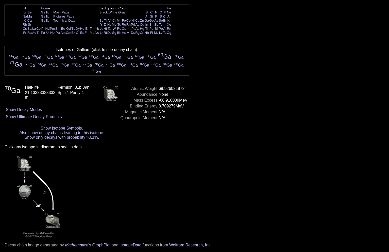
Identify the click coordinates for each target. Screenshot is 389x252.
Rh (128, 24)
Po (161, 28)
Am (63, 33)
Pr (43, 28)
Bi (156, 28)
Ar (169, 16)
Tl (146, 28)
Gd (68, 28)
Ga (146, 20)
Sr (29, 24)
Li (24, 12)
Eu (63, 28)
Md (92, 33)
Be (29, 12)
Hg (142, 28)
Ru (124, 24)
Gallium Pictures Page (57, 16)
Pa (43, 33)
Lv (161, 33)
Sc (101, 20)
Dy (78, 28)
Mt (128, 33)
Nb (109, 24)
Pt (133, 28)
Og (169, 33)
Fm (86, 33)
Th (39, 33)
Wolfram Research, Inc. (190, 245)
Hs (124, 33)
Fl (151, 33)
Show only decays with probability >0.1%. (62, 137)
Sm (57, 28)
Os (124, 28)
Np (52, 33)
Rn (169, 28)
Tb (73, 28)
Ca (29, 20)
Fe (124, 20)
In (146, 24)
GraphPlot (101, 245)
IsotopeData (130, 245)
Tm (92, 28)
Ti (105, 20)
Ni (133, 20)
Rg (137, 33)
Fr (24, 33)
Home (45, 8)
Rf (105, 33)
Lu (101, 28)
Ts (164, 33)
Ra (29, 33)
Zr (105, 24)
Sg (114, 33)
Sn (151, 24)
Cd (142, 24)
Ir (128, 28)
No (97, 33)
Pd (133, 24)
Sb (156, 24)
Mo (114, 24)
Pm (52, 28)
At (164, 28)
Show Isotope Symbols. (62, 128)
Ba (29, 28)
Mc (156, 33)
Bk (73, 33)
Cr (114, 20)
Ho (82, 28)
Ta (109, 28)
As (156, 20)
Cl (164, 16)
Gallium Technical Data (58, 20)
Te (161, 24)
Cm (68, 33)
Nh (147, 33)
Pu (58, 33)
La (34, 28)
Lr (101, 33)
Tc (119, 24)
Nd (47, 28)
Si (151, 16)
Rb (25, 24)
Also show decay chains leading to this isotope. (61, 133)
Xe (169, 24)
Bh (119, 33)
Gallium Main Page (55, 12)
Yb (97, 28)
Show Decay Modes (24, 109)
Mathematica (76, 245)
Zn (142, 20)
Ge (151, 20)
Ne (169, 12)
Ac (34, 33)
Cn (142, 33)
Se (161, 20)
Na (25, 16)
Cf (77, 33)
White (113, 12)
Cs (25, 28)
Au (137, 28)
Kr (169, 20)
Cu (137, 20)
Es (82, 33)
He (169, 8)
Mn (119, 20)
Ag (137, 24)
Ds (133, 33)
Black (103, 12)
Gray (122, 12)
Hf (105, 28)
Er (87, 28)
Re (119, 28)
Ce (38, 28)
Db (109, 33)
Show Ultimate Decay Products (34, 117)
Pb (151, 28)
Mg (29, 16)
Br (164, 20)
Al (146, 16)
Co (128, 20)
